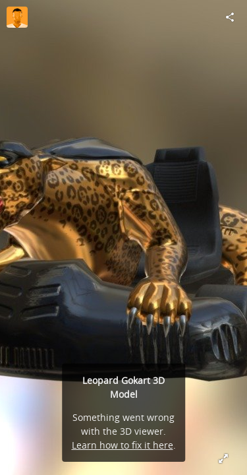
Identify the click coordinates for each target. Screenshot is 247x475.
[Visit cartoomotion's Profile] (17, 17)
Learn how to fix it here (122, 445)
